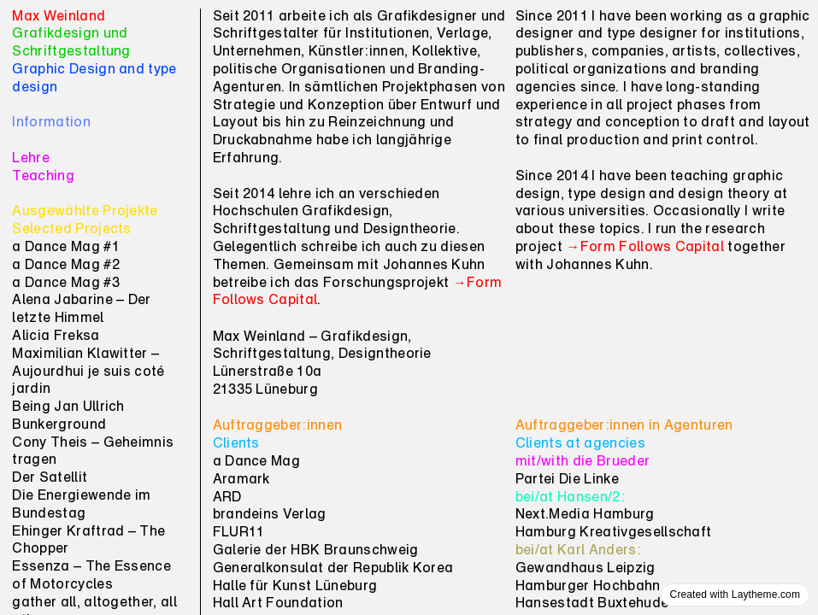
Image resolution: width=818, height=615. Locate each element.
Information (51, 123)
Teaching (43, 177)
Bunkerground (59, 425)
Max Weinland (58, 17)
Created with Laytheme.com (735, 594)
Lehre (31, 159)
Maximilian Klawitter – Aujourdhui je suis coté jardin (88, 372)
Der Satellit (49, 478)
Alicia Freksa (55, 336)
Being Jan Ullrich (68, 407)
